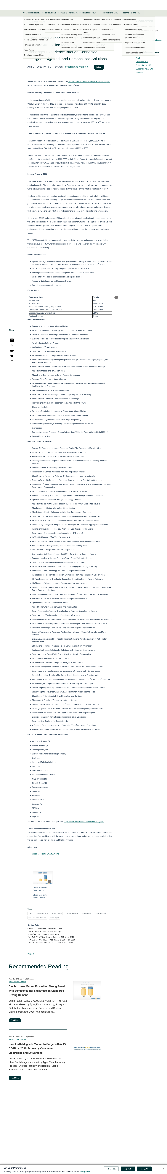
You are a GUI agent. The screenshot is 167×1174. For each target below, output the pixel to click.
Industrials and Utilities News (109, 13)
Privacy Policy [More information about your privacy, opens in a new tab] (85, 1171)
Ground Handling (100, 913)
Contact (30, 954)
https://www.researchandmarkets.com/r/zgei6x (84, 822)
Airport (31, 913)
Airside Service (56, 913)
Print (138, 58)
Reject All (128, 1169)
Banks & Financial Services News (69, 13)
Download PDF (142, 62)
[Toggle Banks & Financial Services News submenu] (80, 13)
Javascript (140, 72)
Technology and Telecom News (131, 13)
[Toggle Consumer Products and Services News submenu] (43, 13)
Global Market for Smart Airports (45, 854)
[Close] (163, 1168)
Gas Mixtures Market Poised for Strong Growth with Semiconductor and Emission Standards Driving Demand (37, 991)
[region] (83, 1169)
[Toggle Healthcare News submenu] (99, 13)
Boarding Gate (86, 913)
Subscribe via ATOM (144, 69)
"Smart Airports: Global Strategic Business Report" (89, 82)
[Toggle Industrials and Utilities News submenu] (120, 13)
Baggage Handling (72, 913)
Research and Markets (76, 66)
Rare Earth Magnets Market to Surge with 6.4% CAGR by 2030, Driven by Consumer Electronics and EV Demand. (37, 1048)
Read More (15, 1020)
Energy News (50, 13)
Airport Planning (42, 913)
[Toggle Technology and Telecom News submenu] (142, 13)
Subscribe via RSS (143, 65)
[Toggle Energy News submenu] (58, 13)
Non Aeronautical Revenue (37, 918)
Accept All (144, 1169)
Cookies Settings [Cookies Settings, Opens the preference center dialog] (111, 1169)
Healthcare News (89, 13)
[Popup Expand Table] (116, 297)
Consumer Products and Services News (32, 13)
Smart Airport (54, 918)
